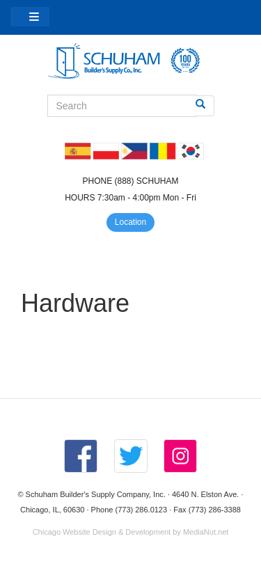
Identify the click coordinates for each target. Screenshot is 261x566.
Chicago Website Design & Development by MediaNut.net (131, 532)
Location (130, 222)
